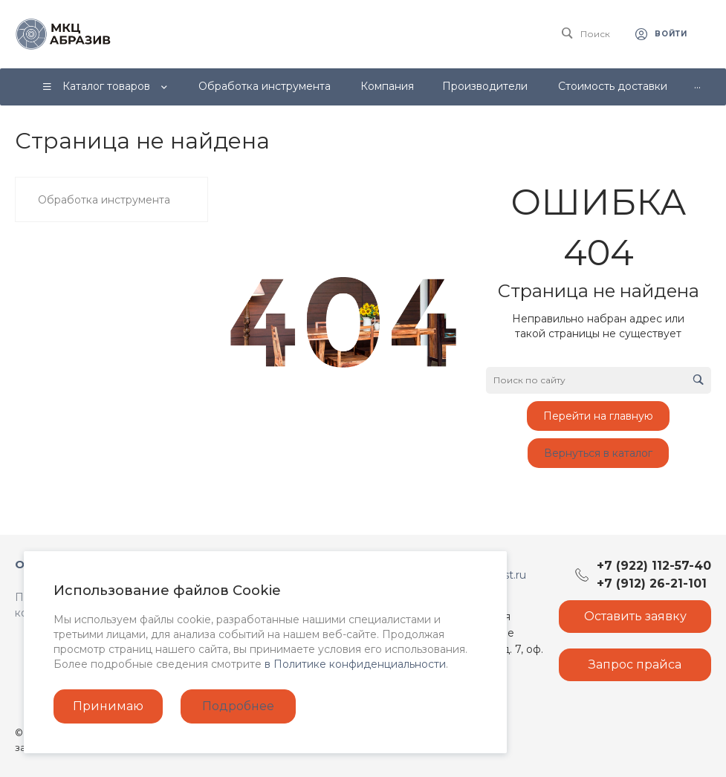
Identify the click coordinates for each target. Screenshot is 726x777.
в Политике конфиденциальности (355, 664)
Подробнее (238, 706)
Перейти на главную (598, 416)
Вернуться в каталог (598, 453)
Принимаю (108, 706)
